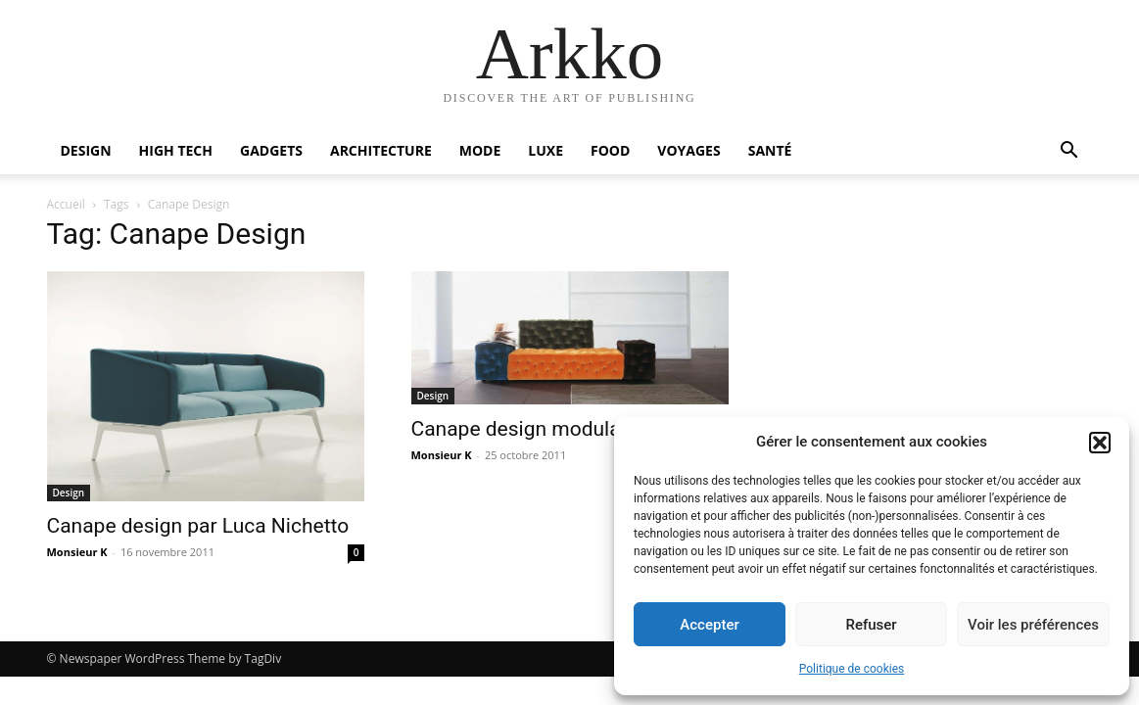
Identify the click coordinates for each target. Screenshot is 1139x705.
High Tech (176, 150)
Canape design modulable (529, 429)
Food (610, 150)
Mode (480, 150)
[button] (1100, 442)
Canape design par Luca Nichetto (198, 526)
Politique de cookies (851, 669)
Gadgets (271, 150)
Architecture (381, 150)
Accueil (66, 204)
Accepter (709, 625)
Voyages (688, 150)
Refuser (870, 625)
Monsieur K (77, 551)
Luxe (545, 150)
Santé (770, 150)
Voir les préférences (1033, 625)
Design (86, 150)
